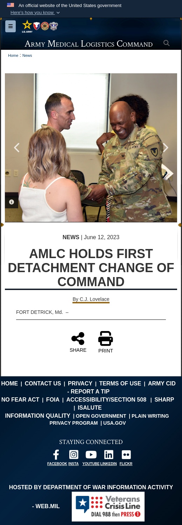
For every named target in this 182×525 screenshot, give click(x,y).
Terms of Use (120, 383)
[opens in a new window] (56, 456)
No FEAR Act (20, 400)
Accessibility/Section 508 (106, 400)
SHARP (164, 400)
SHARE (78, 342)
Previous (17, 148)
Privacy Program (73, 423)
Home (9, 383)
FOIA (52, 400)
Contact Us (43, 383)
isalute (90, 408)
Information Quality (37, 416)
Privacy (80, 383)
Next (165, 148)
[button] (35, 12)
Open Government (101, 416)
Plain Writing (150, 416)
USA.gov (114, 423)
